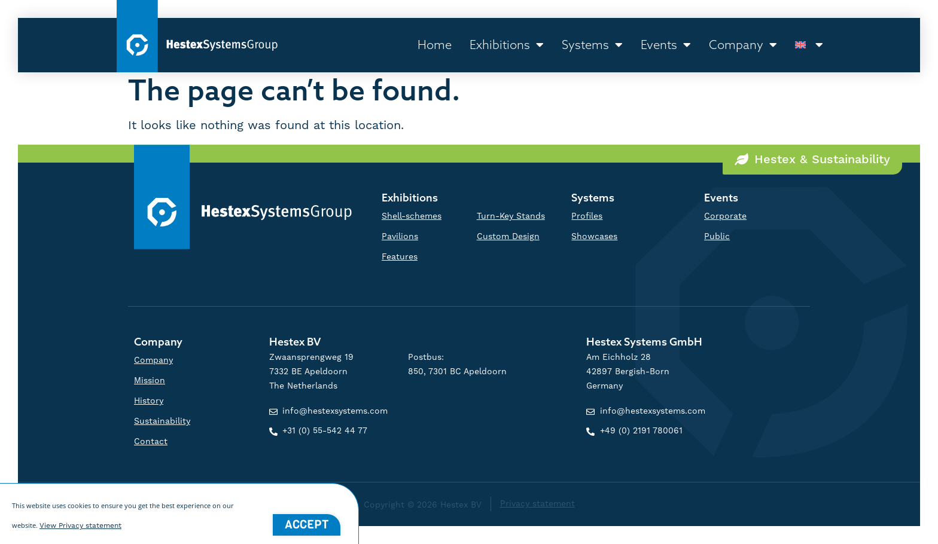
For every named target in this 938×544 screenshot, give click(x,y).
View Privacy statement (80, 531)
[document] (469, 272)
